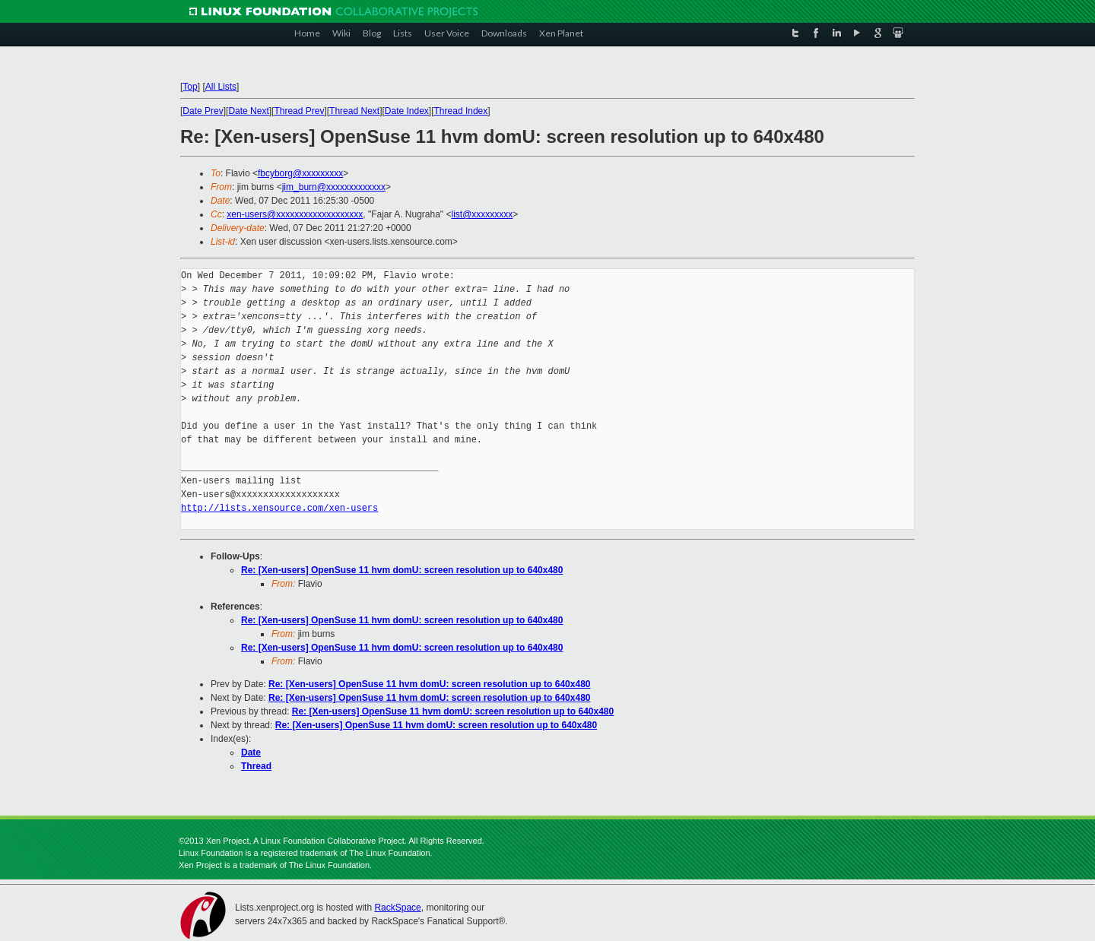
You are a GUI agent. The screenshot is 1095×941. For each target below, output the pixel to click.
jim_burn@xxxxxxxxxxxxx (334, 187)
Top (189, 86)
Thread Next (354, 111)
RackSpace (397, 907)
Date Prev (202, 111)
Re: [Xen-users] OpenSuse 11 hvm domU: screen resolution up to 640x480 (402, 570)
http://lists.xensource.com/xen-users (279, 508)
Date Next (248, 111)
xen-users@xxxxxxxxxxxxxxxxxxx (295, 214)
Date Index (407, 111)
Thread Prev (299, 111)
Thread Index (461, 111)
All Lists (220, 86)
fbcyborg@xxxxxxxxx (300, 173)
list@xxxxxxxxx (482, 214)
